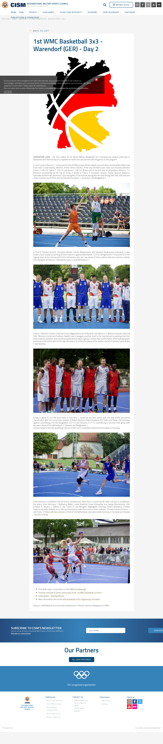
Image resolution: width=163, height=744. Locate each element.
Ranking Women (57, 595)
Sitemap (104, 704)
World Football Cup (54, 717)
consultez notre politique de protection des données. (66, 88)
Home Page (5, 18)
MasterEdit (156, 728)
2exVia (146, 728)
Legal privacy (105, 700)
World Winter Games (54, 704)
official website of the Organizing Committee (81, 599)
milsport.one (8, 728)
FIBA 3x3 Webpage (78, 589)
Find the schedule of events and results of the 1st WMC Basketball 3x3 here (69, 592)
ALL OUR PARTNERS (81, 659)
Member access (121, 4)
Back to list (41, 30)
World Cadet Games (54, 713)
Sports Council (60, 3)
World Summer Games (55, 700)
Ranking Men (43, 595)
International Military (39, 3)
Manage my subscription (21, 633)
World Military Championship (52, 708)
